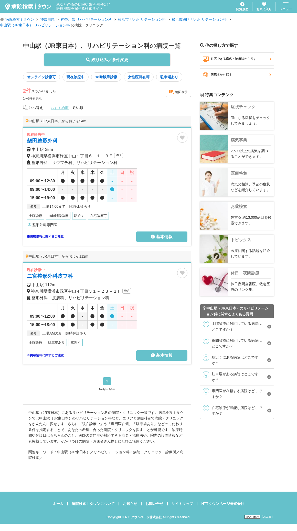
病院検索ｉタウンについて (93, 504)
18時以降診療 (106, 77)
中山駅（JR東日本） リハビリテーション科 (35, 25)
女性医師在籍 (139, 77)
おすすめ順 (60, 108)
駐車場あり (169, 77)
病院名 (237, 74)
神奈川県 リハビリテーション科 (86, 19)
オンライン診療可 (41, 77)
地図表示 (178, 92)
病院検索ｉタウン (19, 19)
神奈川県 (47, 19)
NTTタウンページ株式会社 (222, 504)
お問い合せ (154, 504)
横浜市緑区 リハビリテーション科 (199, 19)
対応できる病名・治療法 (237, 59)
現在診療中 (75, 77)
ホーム (58, 504)
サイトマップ (182, 504)
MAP (118, 155)
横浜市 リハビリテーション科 (142, 19)
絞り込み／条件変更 (107, 60)
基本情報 (161, 237)
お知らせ (130, 504)
